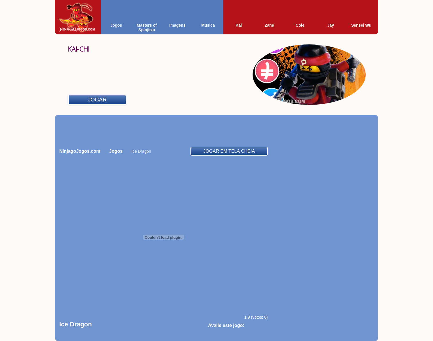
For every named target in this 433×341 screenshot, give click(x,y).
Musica (208, 25)
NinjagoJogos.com (79, 151)
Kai (239, 25)
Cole (300, 25)
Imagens (177, 25)
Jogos (116, 25)
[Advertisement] (216, 131)
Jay (330, 25)
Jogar (97, 100)
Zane (269, 25)
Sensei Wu (361, 25)
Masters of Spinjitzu (147, 27)
